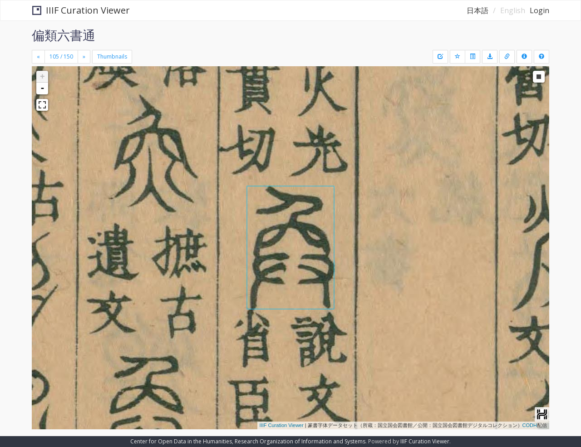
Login (539, 10)
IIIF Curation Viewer (81, 10)
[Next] (84, 57)
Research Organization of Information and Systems (300, 441)
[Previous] (38, 57)
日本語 (477, 10)
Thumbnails (112, 56)
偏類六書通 (63, 35)
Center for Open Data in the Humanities (181, 441)
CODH (529, 425)
